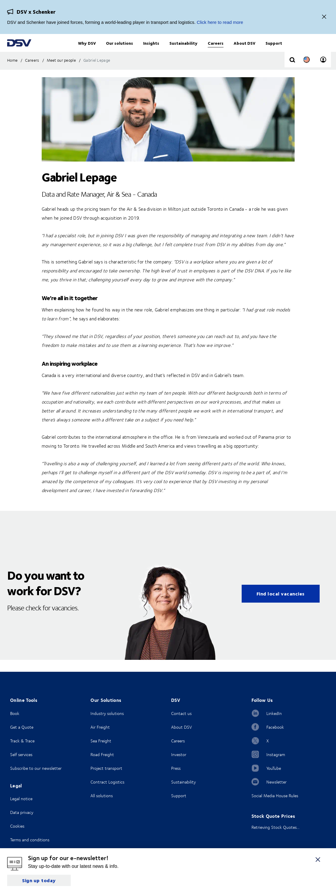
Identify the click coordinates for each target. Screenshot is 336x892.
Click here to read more (220, 22)
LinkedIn (274, 713)
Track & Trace (22, 741)
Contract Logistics (107, 782)
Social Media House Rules (274, 795)
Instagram (275, 754)
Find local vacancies (281, 605)
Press (176, 768)
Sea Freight (100, 741)
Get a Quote (21, 727)
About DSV (181, 727)
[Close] (324, 17)
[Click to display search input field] (292, 72)
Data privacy (21, 812)
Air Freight (100, 727)
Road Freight (102, 754)
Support (178, 795)
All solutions (101, 795)
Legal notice (21, 798)
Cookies (17, 826)
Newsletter (276, 782)
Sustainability (183, 782)
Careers (178, 741)
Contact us (181, 713)
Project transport (106, 768)
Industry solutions (107, 713)
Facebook (275, 727)
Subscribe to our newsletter (36, 768)
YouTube (273, 768)
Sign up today (39, 880)
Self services (21, 754)
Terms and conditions (29, 840)
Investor (178, 754)
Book (14, 713)
